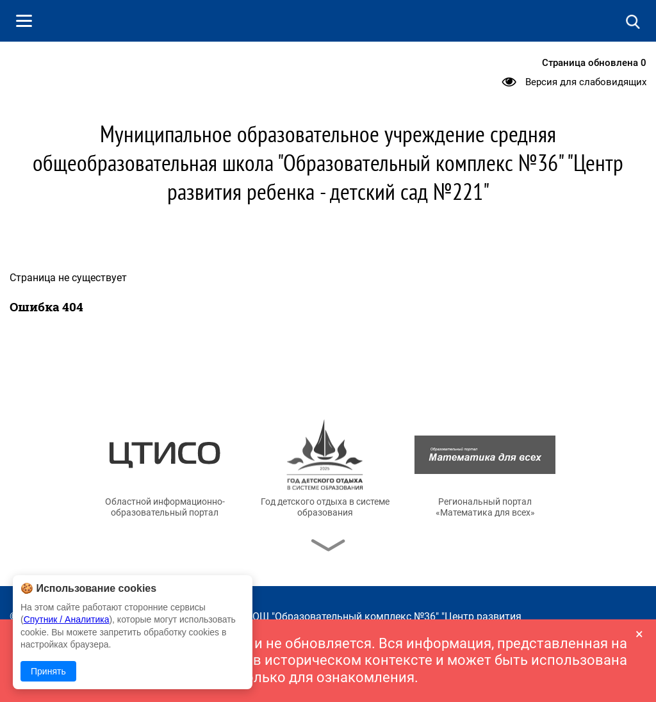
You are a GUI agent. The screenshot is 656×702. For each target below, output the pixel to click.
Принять (48, 671)
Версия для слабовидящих (585, 82)
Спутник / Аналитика (67, 619)
